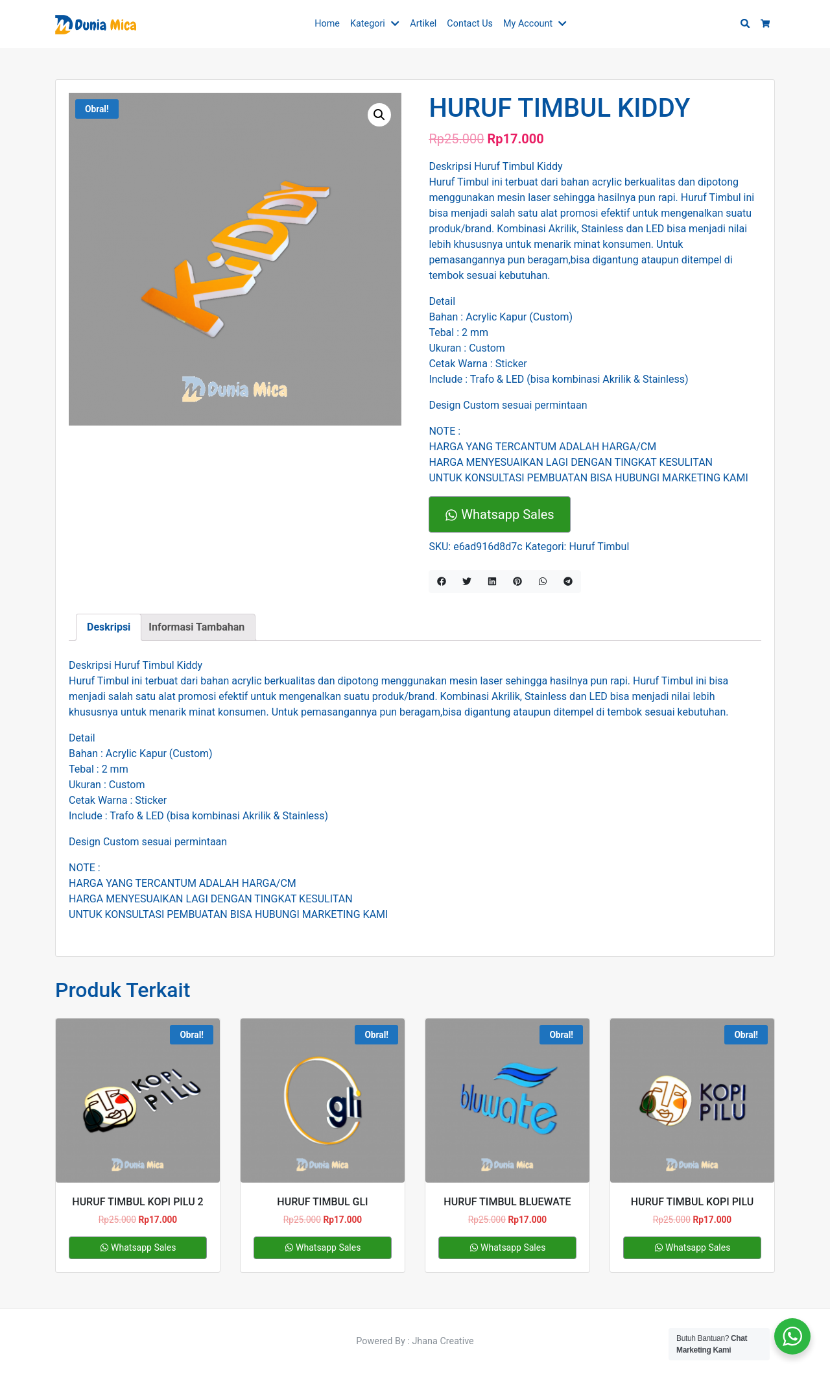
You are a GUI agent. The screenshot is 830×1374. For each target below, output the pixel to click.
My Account (527, 23)
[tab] (108, 627)
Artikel (423, 23)
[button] (397, 24)
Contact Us (470, 23)
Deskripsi (108, 627)
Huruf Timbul (599, 546)
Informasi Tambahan (196, 627)
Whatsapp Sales (499, 514)
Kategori (367, 23)
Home (327, 23)
